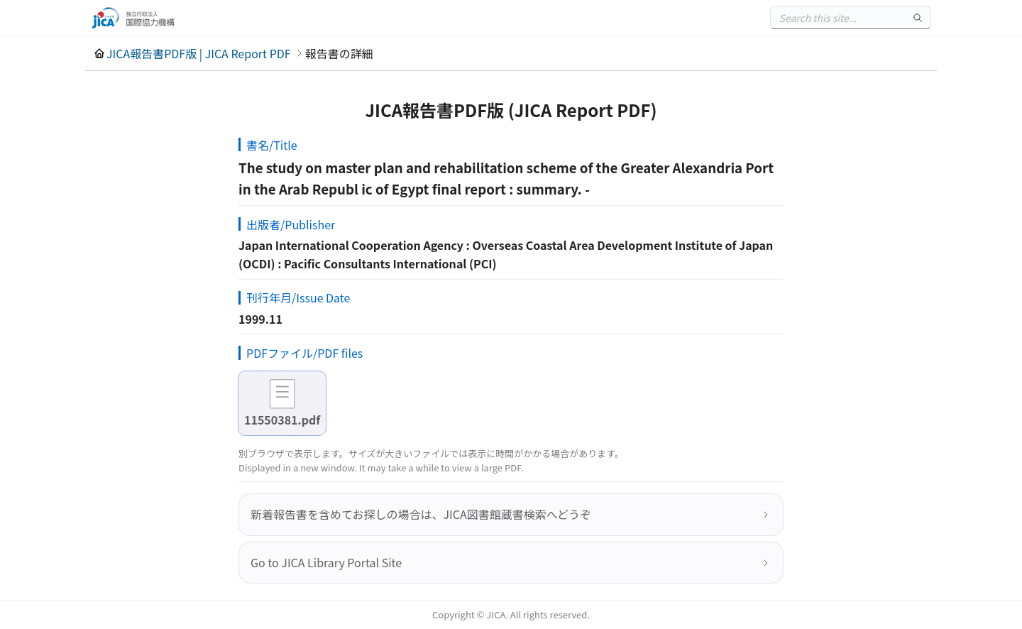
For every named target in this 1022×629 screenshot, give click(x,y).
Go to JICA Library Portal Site (326, 562)
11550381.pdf (282, 419)
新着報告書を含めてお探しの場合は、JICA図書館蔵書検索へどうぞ (421, 514)
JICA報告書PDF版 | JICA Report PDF (198, 53)
